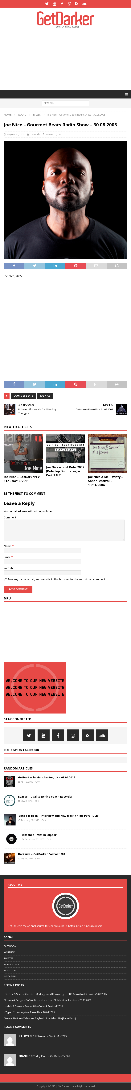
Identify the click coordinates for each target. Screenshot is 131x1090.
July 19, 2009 (27, 858)
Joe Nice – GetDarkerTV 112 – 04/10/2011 (22, 479)
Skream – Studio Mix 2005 (52, 1036)
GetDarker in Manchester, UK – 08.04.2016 (46, 777)
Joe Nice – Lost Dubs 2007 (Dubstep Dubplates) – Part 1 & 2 (65, 471)
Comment (10, 517)
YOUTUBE (9, 952)
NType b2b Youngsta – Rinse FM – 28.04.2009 (29, 1012)
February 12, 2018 (30, 820)
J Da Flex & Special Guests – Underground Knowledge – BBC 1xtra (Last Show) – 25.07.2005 (55, 994)
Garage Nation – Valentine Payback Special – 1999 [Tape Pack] (40, 1018)
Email (7, 557)
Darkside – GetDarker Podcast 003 (41, 854)
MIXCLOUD (10, 970)
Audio (22, 114)
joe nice (45, 395)
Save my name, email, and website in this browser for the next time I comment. (57, 579)
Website (9, 568)
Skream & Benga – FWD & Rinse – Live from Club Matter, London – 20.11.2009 (47, 1000)
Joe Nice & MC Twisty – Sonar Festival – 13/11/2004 (105, 481)
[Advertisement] (67, 58)
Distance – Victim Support (40, 835)
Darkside (35, 134)
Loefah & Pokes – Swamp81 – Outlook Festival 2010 (33, 1006)
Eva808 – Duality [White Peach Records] (45, 796)
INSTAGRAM (11, 976)
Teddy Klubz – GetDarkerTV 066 (51, 1056)
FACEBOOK (10, 946)
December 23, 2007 (34, 839)
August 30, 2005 (16, 134)
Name (8, 546)
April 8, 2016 (27, 781)
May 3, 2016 (26, 800)
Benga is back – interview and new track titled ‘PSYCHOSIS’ (58, 816)
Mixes (49, 134)
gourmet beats (23, 395)
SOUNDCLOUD (12, 964)
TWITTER (9, 958)
